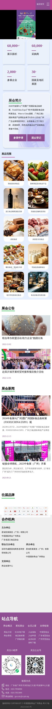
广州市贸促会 (44, 639)
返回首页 (40, 4)
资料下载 (32, 643)
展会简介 (15, 100)
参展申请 (18, 137)
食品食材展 (20, 636)
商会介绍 (7, 632)
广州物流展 (20, 639)
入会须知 (32, 632)
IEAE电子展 (20, 632)
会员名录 (32, 639)
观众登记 (36, 137)
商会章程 (7, 636)
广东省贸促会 (44, 636)
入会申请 (32, 636)
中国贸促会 (44, 632)
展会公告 (8, 308)
